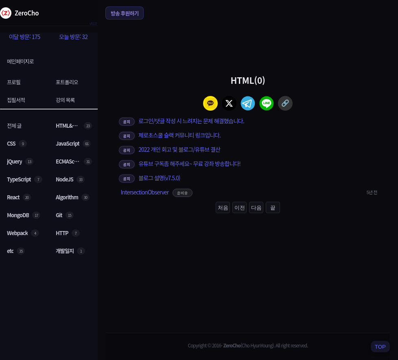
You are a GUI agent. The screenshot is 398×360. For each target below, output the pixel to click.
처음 (223, 208)
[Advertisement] (248, 46)
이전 (239, 208)
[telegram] (248, 103)
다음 (256, 208)
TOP (380, 347)
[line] (266, 103)
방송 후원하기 (124, 13)
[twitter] (229, 103)
